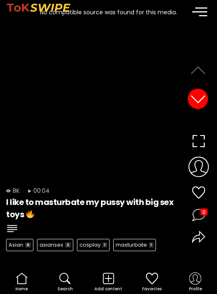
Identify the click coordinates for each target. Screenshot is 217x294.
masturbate (134, 245)
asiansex (55, 245)
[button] (198, 99)
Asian (20, 245)
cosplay (93, 245)
